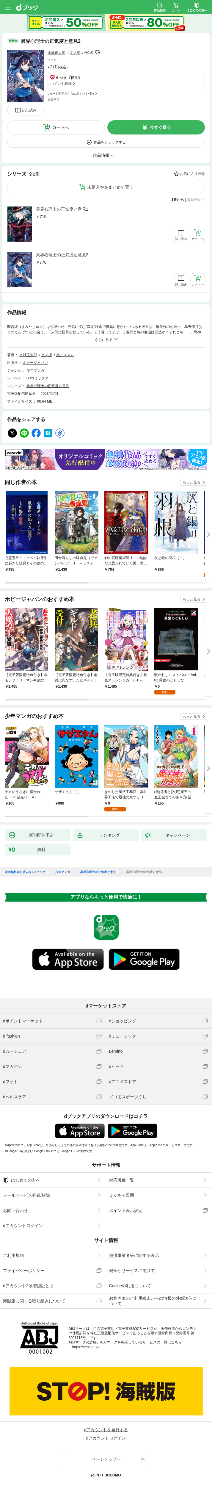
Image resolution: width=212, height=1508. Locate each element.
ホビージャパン (35, 363)
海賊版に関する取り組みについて (34, 1301)
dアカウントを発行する (106, 1429)
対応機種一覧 (121, 1180)
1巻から (178, 199)
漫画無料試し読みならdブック (25, 872)
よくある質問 (121, 1195)
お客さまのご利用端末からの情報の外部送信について (153, 1301)
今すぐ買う (160, 127)
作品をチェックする (110, 142)
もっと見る (191, 482)
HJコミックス (37, 378)
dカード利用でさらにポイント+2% (71, 93)
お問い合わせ (15, 1210)
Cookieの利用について (130, 1285)
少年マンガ (35, 370)
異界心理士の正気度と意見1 (62, 209)
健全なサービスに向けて (132, 1270)
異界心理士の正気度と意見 (47, 386)
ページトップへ (106, 1459)
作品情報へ (103, 155)
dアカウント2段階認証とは (28, 1285)
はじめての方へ (21, 1180)
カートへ (60, 127)
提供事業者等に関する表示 (134, 1255)
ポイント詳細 (61, 84)
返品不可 (53, 99)
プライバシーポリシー (24, 1270)
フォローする (97, 52)
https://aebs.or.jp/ (85, 1347)
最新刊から (196, 199)
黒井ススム (65, 355)
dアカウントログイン (23, 1225)
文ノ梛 (75, 53)
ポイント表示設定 (125, 1210)
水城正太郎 (56, 53)
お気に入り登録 (192, 174)
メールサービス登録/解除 (26, 1195)
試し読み (29, 110)
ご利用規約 (13, 1255)
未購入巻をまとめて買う (110, 187)
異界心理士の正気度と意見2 (62, 254)
